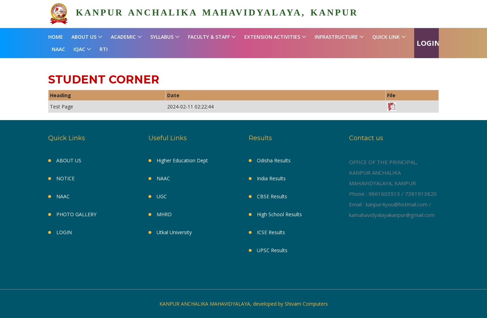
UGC (162, 196)
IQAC (79, 49)
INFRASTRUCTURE (336, 36)
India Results (271, 178)
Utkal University (174, 232)
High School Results (279, 214)
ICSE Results (271, 232)
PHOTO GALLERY (76, 214)
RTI (104, 49)
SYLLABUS (161, 36)
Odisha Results (274, 160)
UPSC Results (272, 250)
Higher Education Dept (182, 160)
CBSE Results (272, 196)
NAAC (58, 49)
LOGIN (428, 43)
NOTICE (65, 178)
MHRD (164, 214)
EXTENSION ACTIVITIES (272, 36)
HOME (55, 36)
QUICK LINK (386, 36)
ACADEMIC (123, 36)
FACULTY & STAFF (209, 36)
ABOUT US (83, 36)
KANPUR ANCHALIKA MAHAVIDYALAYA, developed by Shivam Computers (243, 303)
